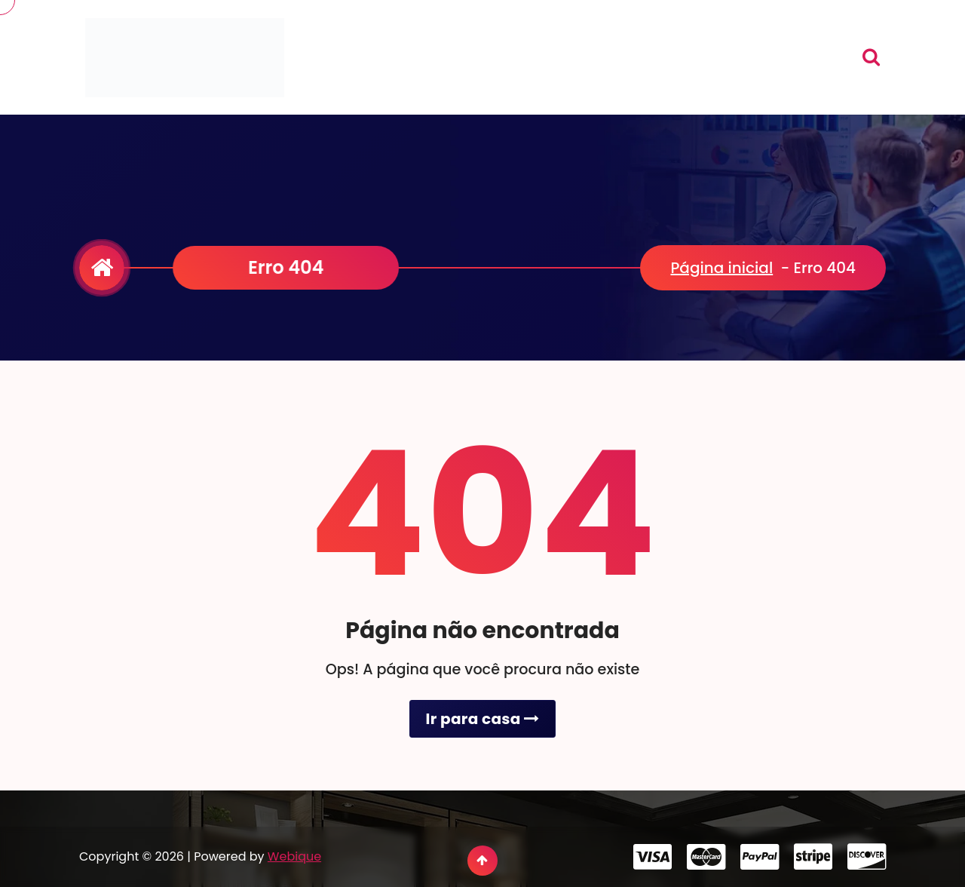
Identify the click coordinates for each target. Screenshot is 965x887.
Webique (294, 856)
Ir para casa (482, 718)
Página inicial (721, 267)
